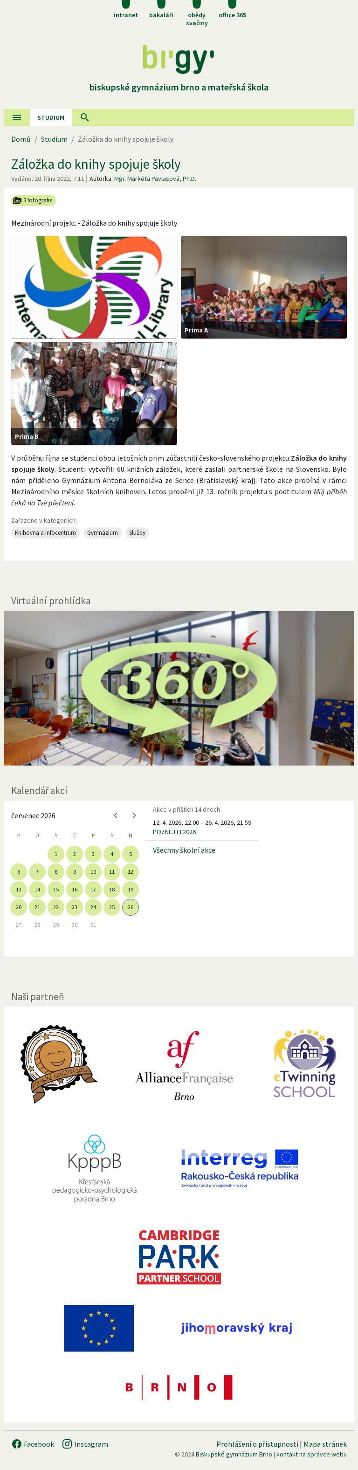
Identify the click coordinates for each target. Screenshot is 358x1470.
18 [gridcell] (112, 889)
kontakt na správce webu (311, 1454)
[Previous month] (115, 815)
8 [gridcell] (56, 871)
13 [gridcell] (18, 889)
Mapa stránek (325, 1444)
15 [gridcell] (56, 889)
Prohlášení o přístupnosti (257, 1444)
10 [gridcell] (93, 871)
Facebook (32, 1443)
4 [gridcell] (111, 853)
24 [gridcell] (93, 907)
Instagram (85, 1443)
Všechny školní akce (184, 850)
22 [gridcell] (56, 907)
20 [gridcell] (18, 907)
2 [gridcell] (74, 853)
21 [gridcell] (37, 907)
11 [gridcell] (112, 871)
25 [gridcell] (112, 907)
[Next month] (134, 815)
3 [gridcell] (93, 853)
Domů (21, 139)
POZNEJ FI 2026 (174, 832)
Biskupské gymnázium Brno (234, 1454)
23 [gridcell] (74, 907)
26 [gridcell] (130, 907)
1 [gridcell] (56, 853)
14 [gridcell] (37, 889)
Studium (50, 117)
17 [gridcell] (93, 889)
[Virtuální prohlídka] (179, 688)
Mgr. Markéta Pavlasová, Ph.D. (155, 178)
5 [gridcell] (130, 853)
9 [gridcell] (74, 871)
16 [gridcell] (74, 889)
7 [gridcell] (37, 871)
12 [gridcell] (130, 871)
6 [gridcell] (18, 871)
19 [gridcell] (130, 889)
